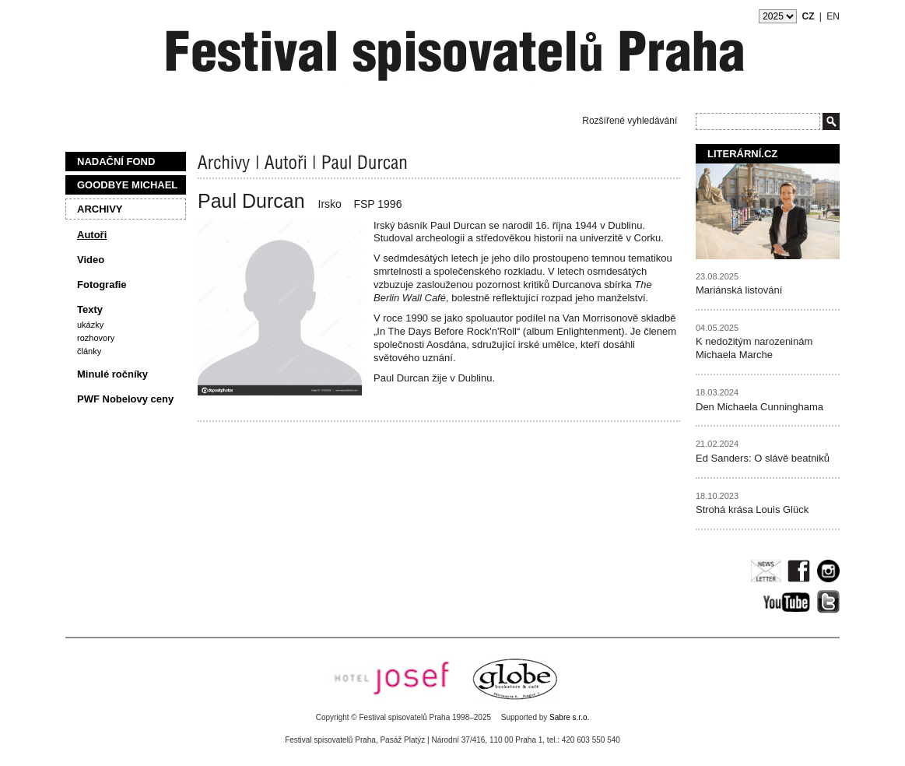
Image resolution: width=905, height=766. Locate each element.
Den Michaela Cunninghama (759, 407)
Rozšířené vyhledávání (629, 120)
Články (89, 351)
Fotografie (102, 284)
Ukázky (90, 324)
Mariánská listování (739, 290)
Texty (90, 309)
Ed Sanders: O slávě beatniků (763, 458)
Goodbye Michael (127, 185)
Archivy (100, 209)
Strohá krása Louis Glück (752, 509)
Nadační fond (116, 161)
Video (90, 259)
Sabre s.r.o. (569, 717)
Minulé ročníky (112, 374)
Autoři (92, 235)
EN (833, 16)
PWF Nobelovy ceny (125, 399)
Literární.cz (742, 154)
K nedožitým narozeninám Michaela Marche (754, 348)
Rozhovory (95, 338)
